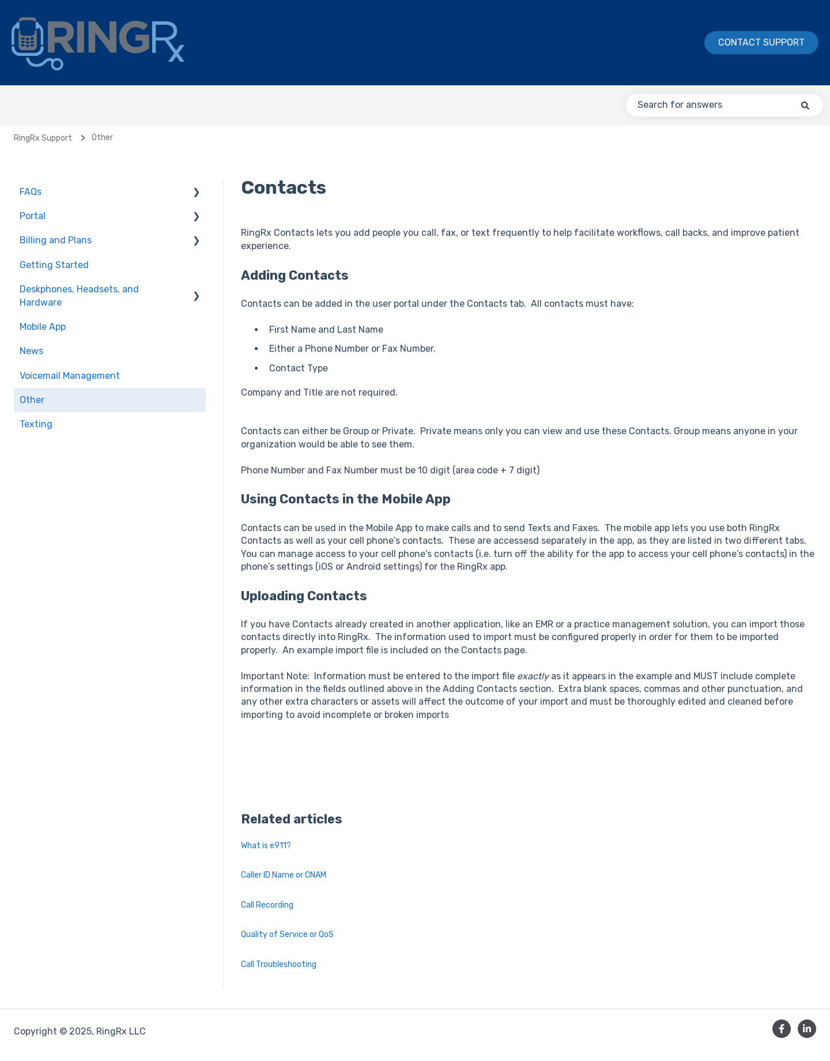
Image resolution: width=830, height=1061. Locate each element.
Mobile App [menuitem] (43, 326)
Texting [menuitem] (36, 424)
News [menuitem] (31, 350)
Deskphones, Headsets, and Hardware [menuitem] (79, 295)
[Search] (805, 105)
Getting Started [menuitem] (54, 264)
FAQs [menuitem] (31, 191)
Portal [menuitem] (33, 215)
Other (102, 137)
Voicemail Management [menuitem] (70, 375)
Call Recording (267, 905)
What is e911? (266, 846)
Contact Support (761, 42)
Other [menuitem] (32, 399)
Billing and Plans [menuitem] (56, 240)
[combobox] (724, 105)
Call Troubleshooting (278, 964)
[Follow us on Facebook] (781, 1028)
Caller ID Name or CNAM (283, 875)
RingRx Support (43, 138)
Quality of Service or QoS (287, 934)
